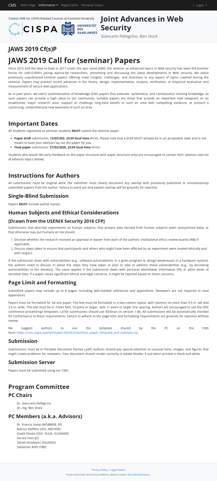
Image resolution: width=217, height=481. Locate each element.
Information (47, 5)
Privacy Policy (100, 470)
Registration (69, 5)
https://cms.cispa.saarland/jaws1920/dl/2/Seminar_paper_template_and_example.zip (77, 333)
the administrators (139, 474)
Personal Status (92, 5)
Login (198, 5)
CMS (12, 5)
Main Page (28, 5)
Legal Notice (118, 470)
